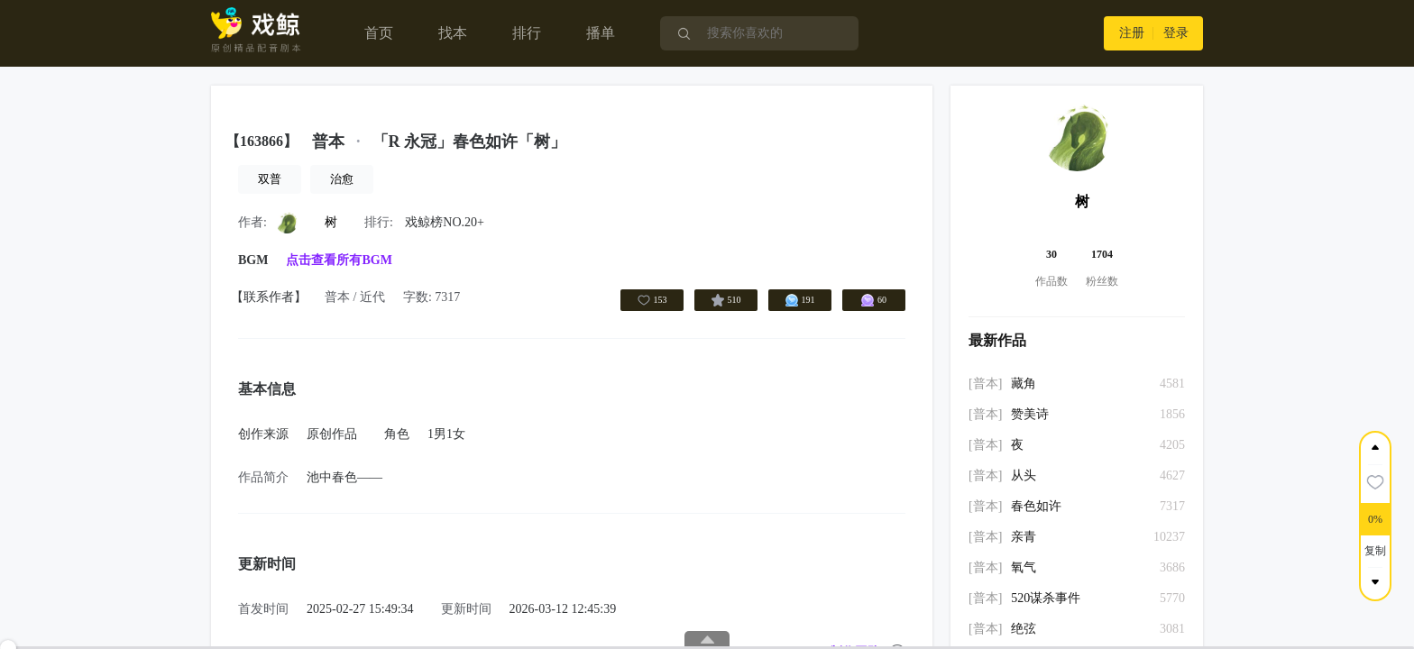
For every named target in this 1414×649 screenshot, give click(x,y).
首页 (378, 33)
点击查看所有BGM (338, 260)
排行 (526, 33)
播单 (600, 33)
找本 (452, 33)
